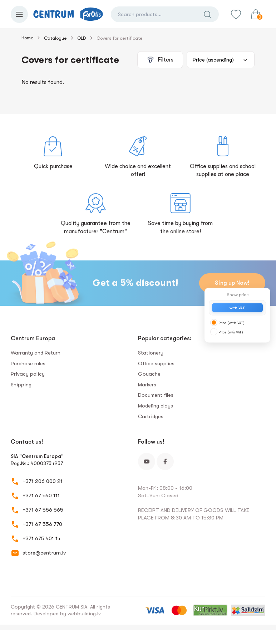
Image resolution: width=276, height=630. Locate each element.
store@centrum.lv (44, 553)
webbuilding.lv (84, 613)
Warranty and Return (35, 353)
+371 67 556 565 (43, 510)
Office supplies (156, 363)
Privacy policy (28, 374)
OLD (81, 38)
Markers (147, 384)
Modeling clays (155, 406)
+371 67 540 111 (41, 495)
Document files (155, 395)
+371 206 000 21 (43, 481)
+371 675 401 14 (41, 538)
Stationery (150, 353)
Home (27, 37)
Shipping (21, 384)
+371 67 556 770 (42, 524)
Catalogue (55, 38)
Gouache (149, 374)
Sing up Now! (232, 283)
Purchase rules (28, 363)
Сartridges (150, 416)
